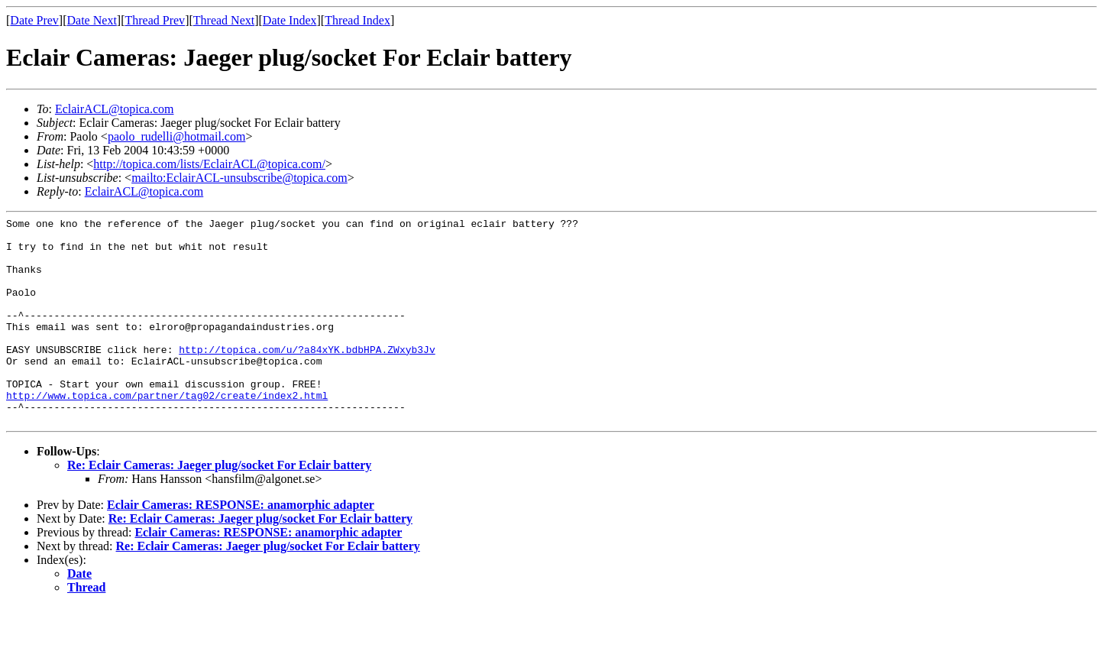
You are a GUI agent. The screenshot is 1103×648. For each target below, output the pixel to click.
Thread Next (223, 20)
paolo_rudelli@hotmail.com (176, 136)
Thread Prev (155, 20)
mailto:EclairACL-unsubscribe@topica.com (239, 177)
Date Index (290, 20)
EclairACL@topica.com (114, 108)
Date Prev (34, 20)
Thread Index (357, 20)
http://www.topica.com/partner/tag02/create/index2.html (167, 432)
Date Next (92, 20)
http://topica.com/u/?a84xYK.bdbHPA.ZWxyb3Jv (307, 377)
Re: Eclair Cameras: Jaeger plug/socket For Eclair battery (219, 506)
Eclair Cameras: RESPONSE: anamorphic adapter (240, 545)
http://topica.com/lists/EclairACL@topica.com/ (209, 163)
